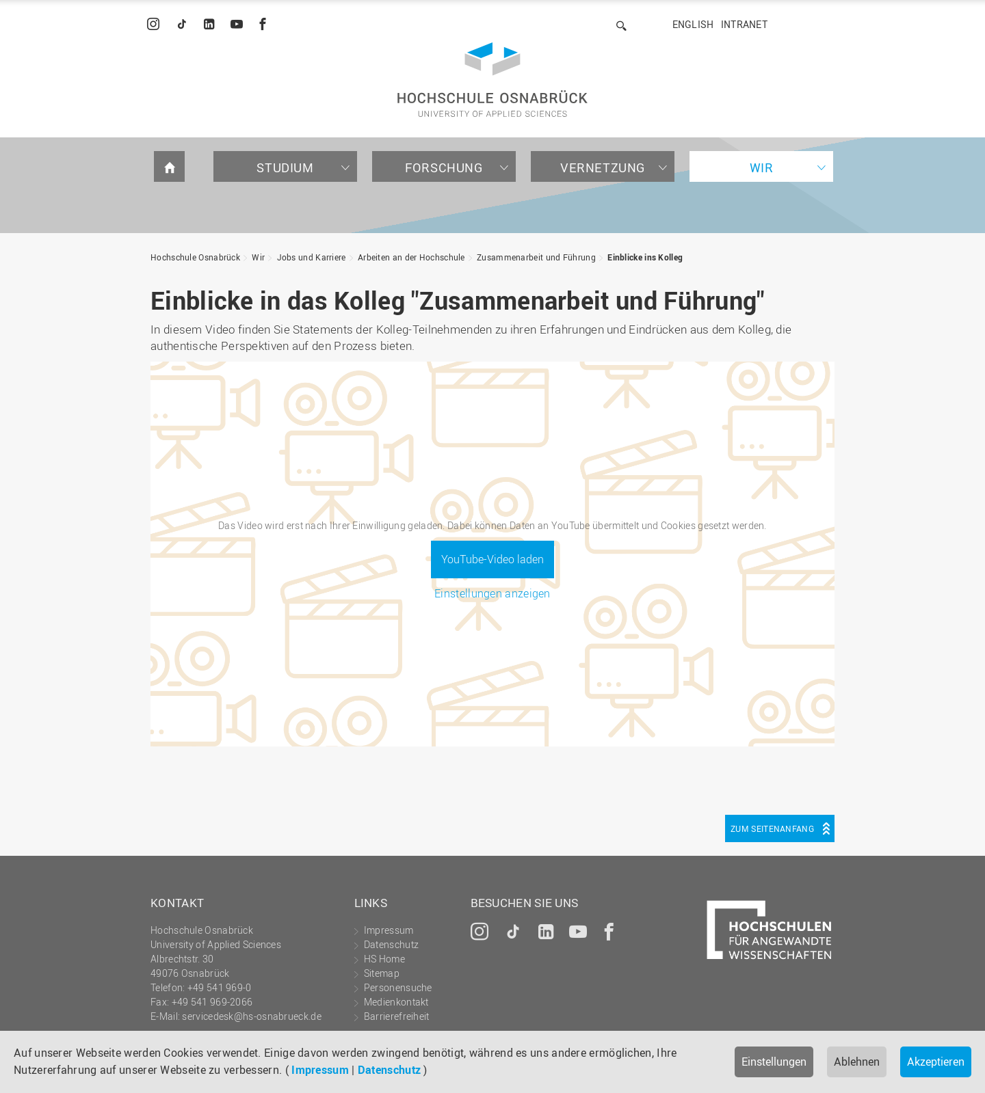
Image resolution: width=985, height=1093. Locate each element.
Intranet (744, 24)
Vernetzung (602, 167)
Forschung (443, 167)
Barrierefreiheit (397, 1016)
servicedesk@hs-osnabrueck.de (251, 1016)
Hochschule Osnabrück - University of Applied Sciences (492, 79)
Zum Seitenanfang (772, 828)
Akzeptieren (935, 1061)
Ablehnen (857, 1061)
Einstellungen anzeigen (492, 593)
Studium (285, 167)
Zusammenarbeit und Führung (536, 257)
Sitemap (381, 973)
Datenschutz (389, 1069)
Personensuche (398, 987)
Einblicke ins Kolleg (645, 257)
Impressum (320, 1069)
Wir (762, 167)
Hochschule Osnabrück (195, 257)
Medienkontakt (396, 1001)
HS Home (384, 958)
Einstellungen (773, 1061)
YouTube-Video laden (492, 559)
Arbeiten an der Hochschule (411, 257)
